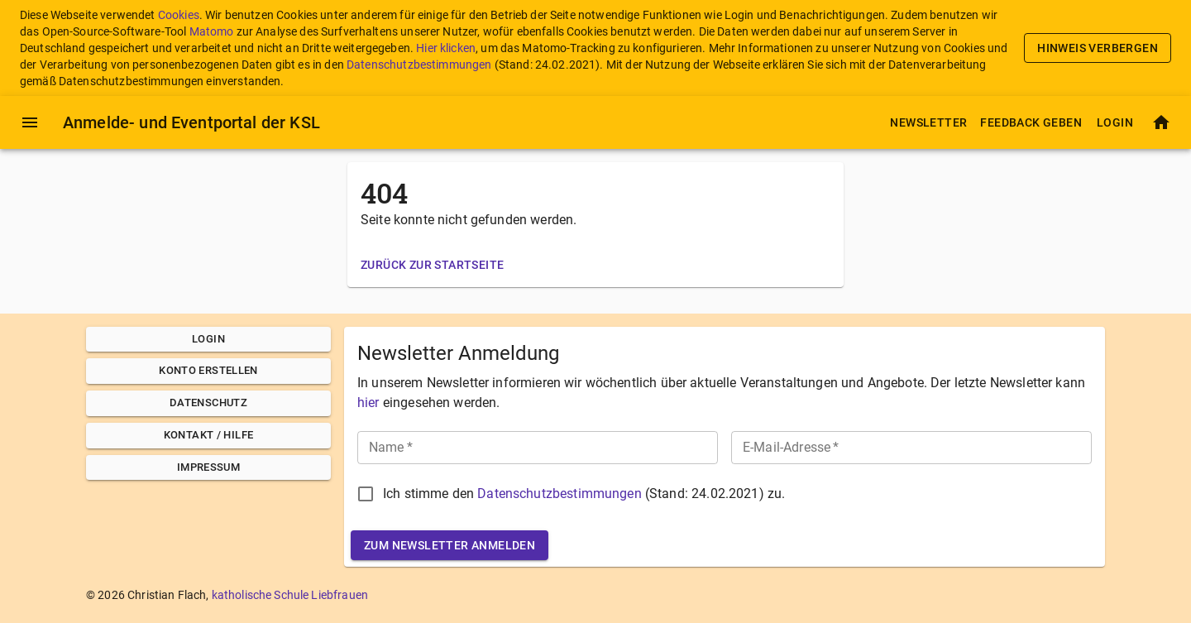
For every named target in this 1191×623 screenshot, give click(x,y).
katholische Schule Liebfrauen (290, 594)
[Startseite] (1161, 122)
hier (368, 402)
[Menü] (30, 122)
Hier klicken (446, 48)
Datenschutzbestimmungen (419, 64)
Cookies (178, 15)
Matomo (211, 31)
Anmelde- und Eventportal (191, 122)
